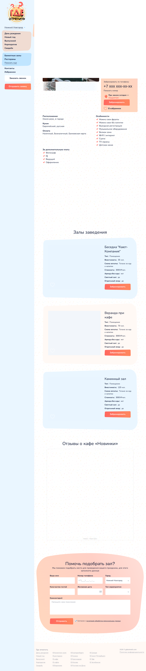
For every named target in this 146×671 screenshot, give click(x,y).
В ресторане (57, 656)
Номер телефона (85, 576)
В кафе (55, 659)
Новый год (10, 37)
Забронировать (117, 287)
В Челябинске (95, 662)
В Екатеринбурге (77, 653)
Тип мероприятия (113, 587)
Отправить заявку (18, 86)
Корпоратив (11, 44)
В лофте (56, 662)
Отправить (61, 621)
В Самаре (93, 653)
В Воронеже (57, 665)
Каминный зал (115, 379)
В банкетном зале (59, 653)
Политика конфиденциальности (132, 652)
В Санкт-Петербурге (97, 656)
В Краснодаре (76, 659)
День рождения (13, 33)
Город (108, 576)
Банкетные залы (13, 55)
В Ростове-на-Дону (78, 665)
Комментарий (56, 598)
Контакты (9, 68)
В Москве (74, 662)
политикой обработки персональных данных (103, 621)
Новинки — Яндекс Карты (90, 538)
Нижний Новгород (14, 27)
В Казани (74, 656)
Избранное (10, 72)
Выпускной (10, 41)
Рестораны (10, 59)
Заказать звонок (17, 78)
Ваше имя (54, 576)
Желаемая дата (85, 587)
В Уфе (92, 659)
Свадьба (9, 48)
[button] (46, 57)
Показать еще (11, 63)
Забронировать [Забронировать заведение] (117, 102)
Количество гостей (58, 587)
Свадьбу (39, 665)
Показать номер (111, 91)
